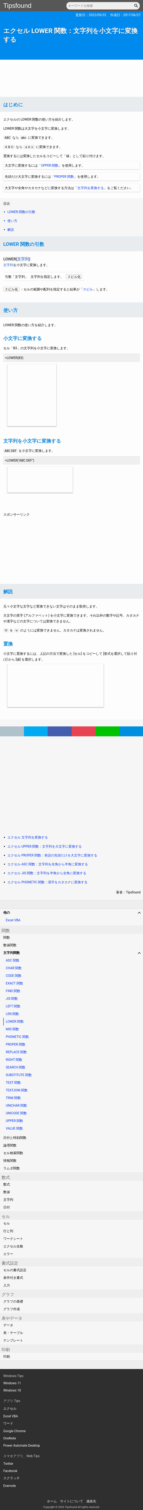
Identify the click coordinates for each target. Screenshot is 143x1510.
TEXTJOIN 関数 (17, 1090)
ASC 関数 (12, 960)
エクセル (10, 1409)
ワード (8, 1423)
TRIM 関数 (13, 1098)
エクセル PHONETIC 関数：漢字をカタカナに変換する (47, 882)
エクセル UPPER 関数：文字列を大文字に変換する (44, 846)
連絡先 (91, 1501)
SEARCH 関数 (15, 1067)
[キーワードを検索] (103, 5)
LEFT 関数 (13, 1006)
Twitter (8, 1464)
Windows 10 (12, 1390)
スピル (88, 289)
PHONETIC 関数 (17, 1037)
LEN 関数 (12, 1014)
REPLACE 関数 (16, 1052)
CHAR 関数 (14, 968)
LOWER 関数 (15, 1021)
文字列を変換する (90, 188)
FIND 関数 (13, 991)
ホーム (52, 1501)
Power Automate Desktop (21, 1445)
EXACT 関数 (14, 983)
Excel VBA (13, 920)
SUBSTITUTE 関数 (19, 1075)
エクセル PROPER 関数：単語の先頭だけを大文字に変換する (52, 855)
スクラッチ (11, 1478)
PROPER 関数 (64, 177)
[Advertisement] (71, 78)
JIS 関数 (12, 999)
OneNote (9, 1438)
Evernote (9, 1486)
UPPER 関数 (49, 165)
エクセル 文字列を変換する (27, 837)
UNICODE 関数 (16, 1113)
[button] (137, 5)
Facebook (10, 1471)
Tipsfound (17, 5)
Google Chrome (14, 1431)
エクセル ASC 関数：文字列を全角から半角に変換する (47, 864)
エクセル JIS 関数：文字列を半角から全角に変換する (46, 873)
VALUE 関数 (14, 1128)
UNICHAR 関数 (16, 1105)
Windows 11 (12, 1383)
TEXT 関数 (13, 1083)
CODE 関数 (13, 976)
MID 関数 (12, 1029)
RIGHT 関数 (14, 1060)
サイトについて (71, 1501)
